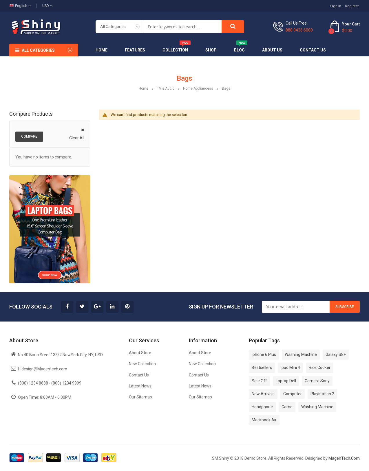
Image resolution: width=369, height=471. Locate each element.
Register (352, 6)
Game (287, 406)
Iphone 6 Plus (264, 354)
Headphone (262, 406)
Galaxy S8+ (336, 354)
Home (144, 88)
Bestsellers (262, 367)
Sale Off (259, 380)
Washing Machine (301, 354)
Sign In (335, 6)
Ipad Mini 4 (290, 367)
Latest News (140, 386)
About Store (140, 352)
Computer (292, 393)
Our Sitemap (140, 397)
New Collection (142, 363)
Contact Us (139, 375)
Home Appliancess (198, 88)
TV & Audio (166, 88)
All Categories (38, 50)
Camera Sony (317, 380)
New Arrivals (263, 393)
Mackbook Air (264, 420)
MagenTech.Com (344, 458)
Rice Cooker (319, 367)
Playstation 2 (322, 393)
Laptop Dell (286, 380)
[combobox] (182, 26)
